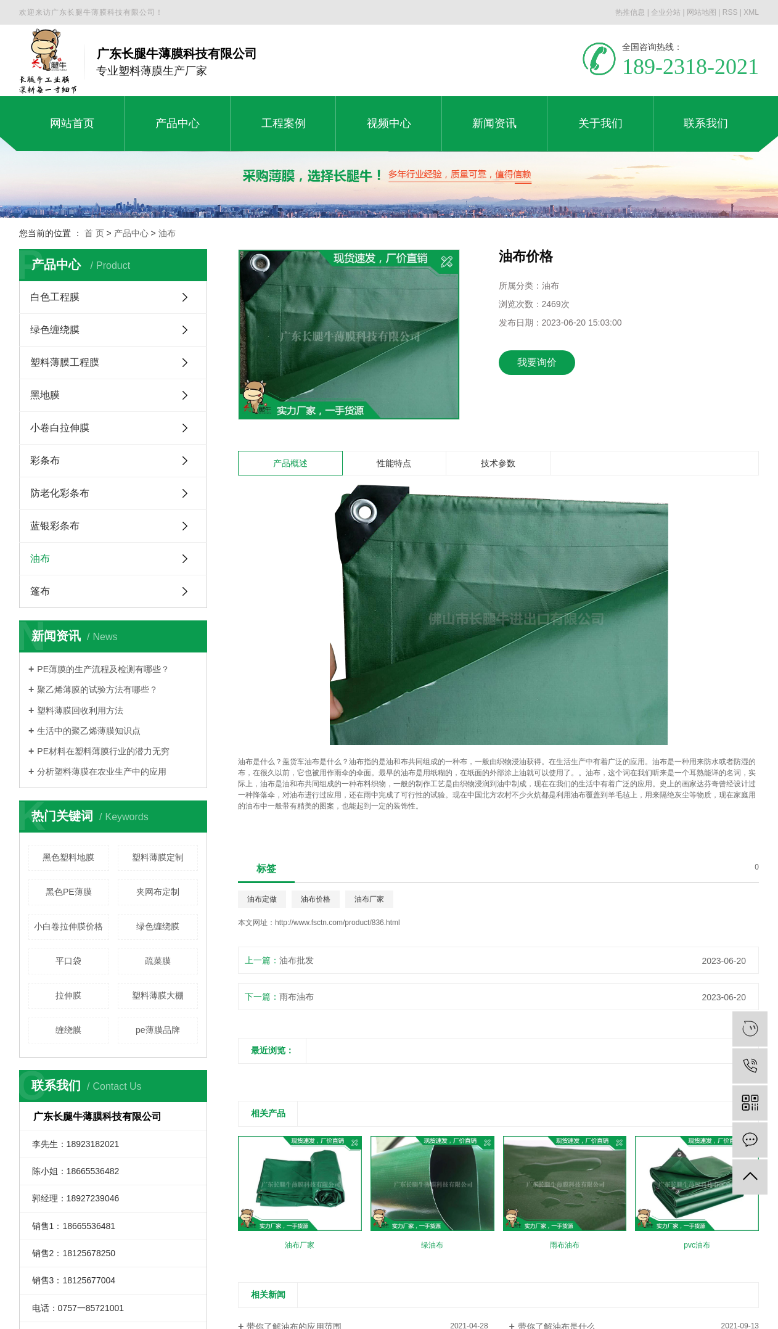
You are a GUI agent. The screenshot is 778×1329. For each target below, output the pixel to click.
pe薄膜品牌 (158, 1030)
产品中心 (131, 233)
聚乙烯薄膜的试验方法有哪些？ (97, 689)
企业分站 (666, 12)
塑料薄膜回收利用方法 (80, 710)
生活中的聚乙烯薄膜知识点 (89, 731)
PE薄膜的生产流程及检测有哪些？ (103, 669)
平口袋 (68, 961)
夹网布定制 (157, 892)
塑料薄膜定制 (158, 857)
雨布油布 (296, 997)
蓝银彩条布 (55, 525)
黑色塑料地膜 (68, 857)
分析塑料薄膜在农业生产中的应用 (101, 771)
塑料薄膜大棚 (158, 995)
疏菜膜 (158, 961)
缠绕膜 (68, 1030)
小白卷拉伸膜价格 (68, 926)
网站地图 (701, 12)
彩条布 (45, 460)
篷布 (40, 591)
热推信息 (630, 12)
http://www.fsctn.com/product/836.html (337, 922)
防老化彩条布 (59, 493)
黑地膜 (45, 395)
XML (751, 12)
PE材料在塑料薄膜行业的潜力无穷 (103, 751)
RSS (730, 12)
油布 (167, 233)
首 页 (94, 233)
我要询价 (537, 362)
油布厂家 (369, 899)
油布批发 (296, 960)
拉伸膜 (68, 995)
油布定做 (262, 899)
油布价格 (315, 899)
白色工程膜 (55, 297)
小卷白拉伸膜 (59, 427)
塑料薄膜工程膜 (64, 362)
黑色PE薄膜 (69, 892)
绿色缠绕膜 (55, 329)
